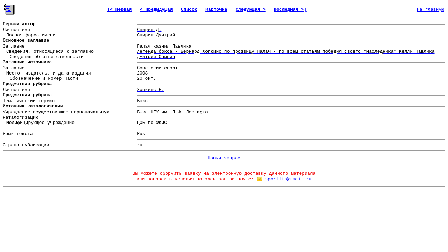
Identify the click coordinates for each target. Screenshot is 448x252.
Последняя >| (290, 9)
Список (189, 9)
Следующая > (251, 9)
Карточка (216, 9)
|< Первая (119, 9)
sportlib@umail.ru (288, 179)
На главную (430, 9)
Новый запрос (224, 158)
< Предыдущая (156, 9)
